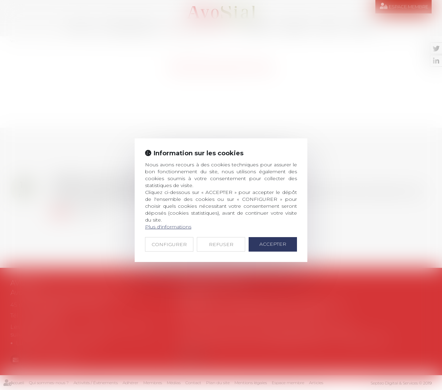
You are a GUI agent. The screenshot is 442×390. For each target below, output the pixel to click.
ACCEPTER (272, 244)
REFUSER (221, 244)
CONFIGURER (169, 244)
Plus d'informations (168, 227)
